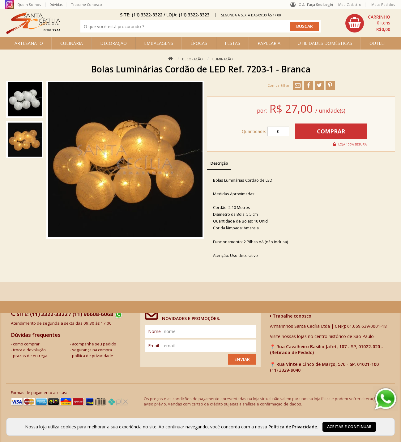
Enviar (242, 359)
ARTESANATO (29, 43)
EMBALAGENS (158, 43)
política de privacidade (92, 355)
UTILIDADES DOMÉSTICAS (325, 43)
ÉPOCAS (198, 43)
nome (154, 331)
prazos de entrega (30, 355)
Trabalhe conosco (290, 316)
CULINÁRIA (71, 43)
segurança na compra (92, 350)
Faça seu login (320, 4)
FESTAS (232, 43)
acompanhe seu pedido (94, 344)
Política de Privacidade (292, 427)
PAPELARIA (269, 43)
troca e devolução (29, 350)
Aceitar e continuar (349, 426)
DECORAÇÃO (113, 43)
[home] (33, 33)
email (153, 346)
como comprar (26, 344)
